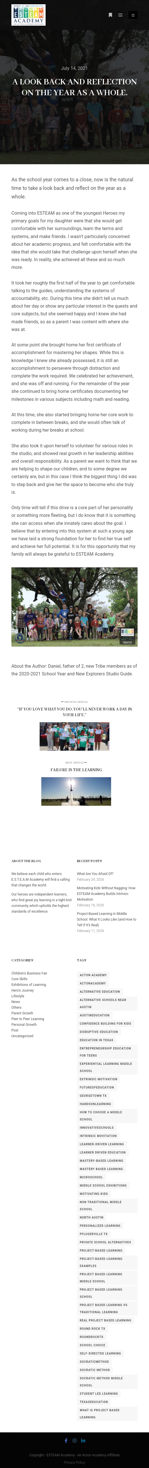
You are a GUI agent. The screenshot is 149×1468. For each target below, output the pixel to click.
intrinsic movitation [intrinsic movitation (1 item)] (98, 1136)
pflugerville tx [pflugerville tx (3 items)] (94, 1234)
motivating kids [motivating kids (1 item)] (94, 1193)
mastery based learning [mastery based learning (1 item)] (101, 1169)
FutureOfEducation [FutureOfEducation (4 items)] (97, 1087)
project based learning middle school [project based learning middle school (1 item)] (101, 1278)
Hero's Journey (22, 990)
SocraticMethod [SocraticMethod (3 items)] (94, 1361)
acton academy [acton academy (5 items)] (93, 975)
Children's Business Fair (29, 973)
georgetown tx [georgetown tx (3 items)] (93, 1095)
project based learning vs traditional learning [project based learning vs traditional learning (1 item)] (104, 1308)
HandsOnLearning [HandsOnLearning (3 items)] (95, 1104)
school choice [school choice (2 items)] (92, 1345)
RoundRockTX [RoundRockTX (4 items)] (91, 1337)
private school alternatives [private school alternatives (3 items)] (105, 1242)
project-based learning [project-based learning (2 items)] (101, 1250)
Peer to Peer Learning (27, 1019)
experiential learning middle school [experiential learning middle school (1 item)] (106, 1067)
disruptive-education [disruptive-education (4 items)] (99, 1032)
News (15, 1002)
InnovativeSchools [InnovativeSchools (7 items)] (97, 1127)
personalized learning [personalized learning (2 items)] (100, 1225)
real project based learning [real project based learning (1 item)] (105, 1320)
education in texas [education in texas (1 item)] (96, 1040)
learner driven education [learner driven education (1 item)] (103, 1152)
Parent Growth (22, 1013)
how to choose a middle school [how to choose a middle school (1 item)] (101, 1116)
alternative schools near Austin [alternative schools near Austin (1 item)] (103, 1003)
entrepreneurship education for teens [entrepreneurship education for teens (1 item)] (105, 1052)
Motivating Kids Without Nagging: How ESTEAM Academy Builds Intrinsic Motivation (106, 893)
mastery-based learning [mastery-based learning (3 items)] (101, 1160)
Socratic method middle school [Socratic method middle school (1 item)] (101, 1382)
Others (16, 1008)
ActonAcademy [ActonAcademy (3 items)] (93, 983)
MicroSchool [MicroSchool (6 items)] (91, 1177)
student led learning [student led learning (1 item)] (99, 1393)
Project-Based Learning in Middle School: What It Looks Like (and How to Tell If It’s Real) (106, 919)
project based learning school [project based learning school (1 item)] (101, 1293)
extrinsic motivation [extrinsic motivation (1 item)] (98, 1079)
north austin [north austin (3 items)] (91, 1217)
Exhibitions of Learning (28, 985)
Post (14, 1030)
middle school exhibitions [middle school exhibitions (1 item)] (103, 1185)
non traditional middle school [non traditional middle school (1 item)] (101, 1206)
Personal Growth (24, 1025)
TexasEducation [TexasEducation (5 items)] (94, 1402)
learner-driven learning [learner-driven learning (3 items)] (102, 1144)
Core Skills (19, 979)
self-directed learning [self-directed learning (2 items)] (100, 1353)
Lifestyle (17, 996)
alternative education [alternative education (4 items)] (100, 991)
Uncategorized (22, 1036)
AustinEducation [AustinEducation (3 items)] (95, 1015)
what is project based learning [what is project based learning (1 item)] (100, 1414)
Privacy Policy (74, 1463)
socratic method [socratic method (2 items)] (95, 1370)
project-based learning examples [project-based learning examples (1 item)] (101, 1262)
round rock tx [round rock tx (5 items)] (92, 1328)
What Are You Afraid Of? (95, 874)
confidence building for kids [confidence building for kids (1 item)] (105, 1023)
